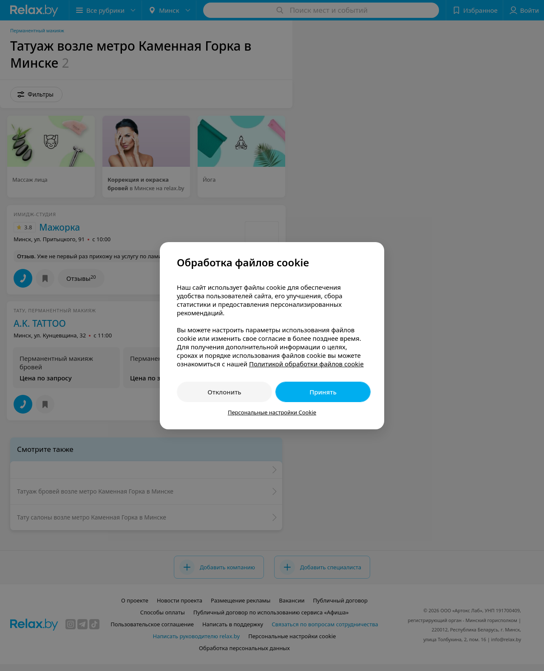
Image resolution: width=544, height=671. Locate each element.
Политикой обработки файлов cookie (306, 364)
